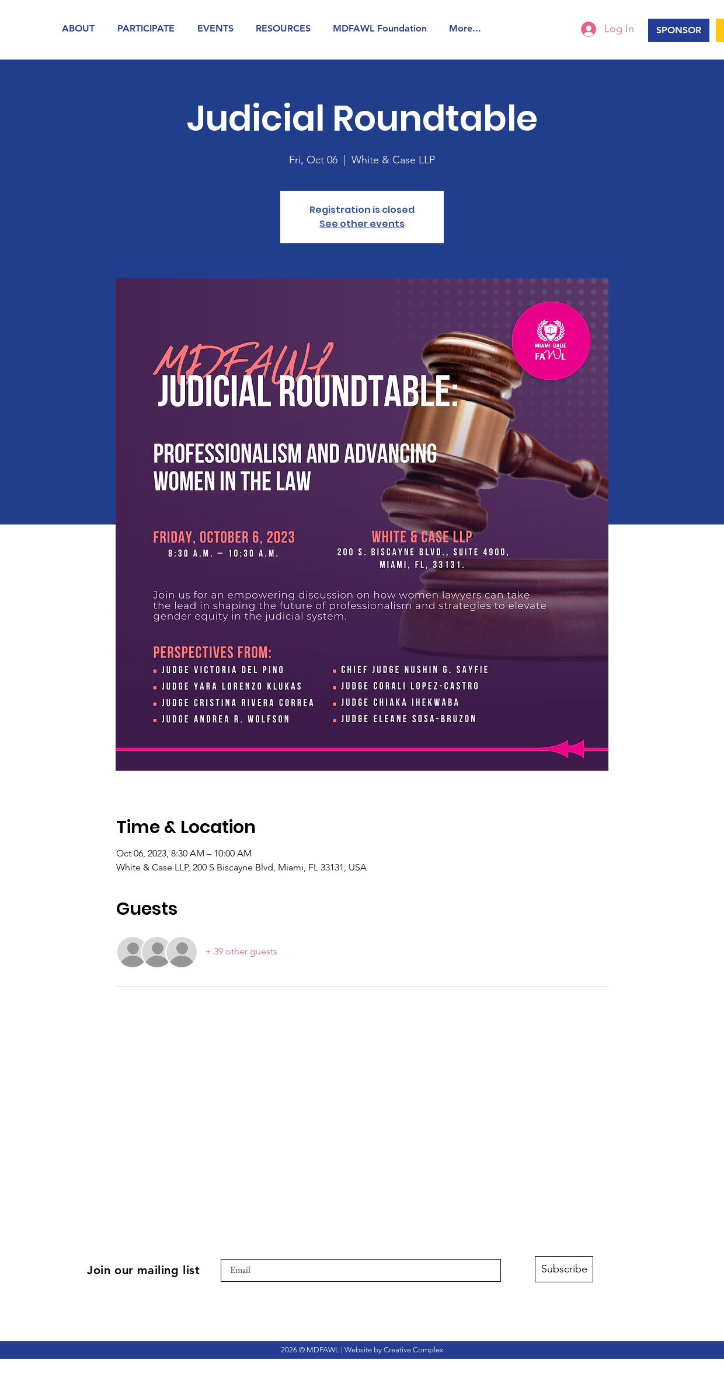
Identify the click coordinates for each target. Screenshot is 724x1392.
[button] (81, 28)
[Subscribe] (564, 1269)
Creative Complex (413, 1349)
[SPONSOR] (678, 30)
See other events (362, 223)
